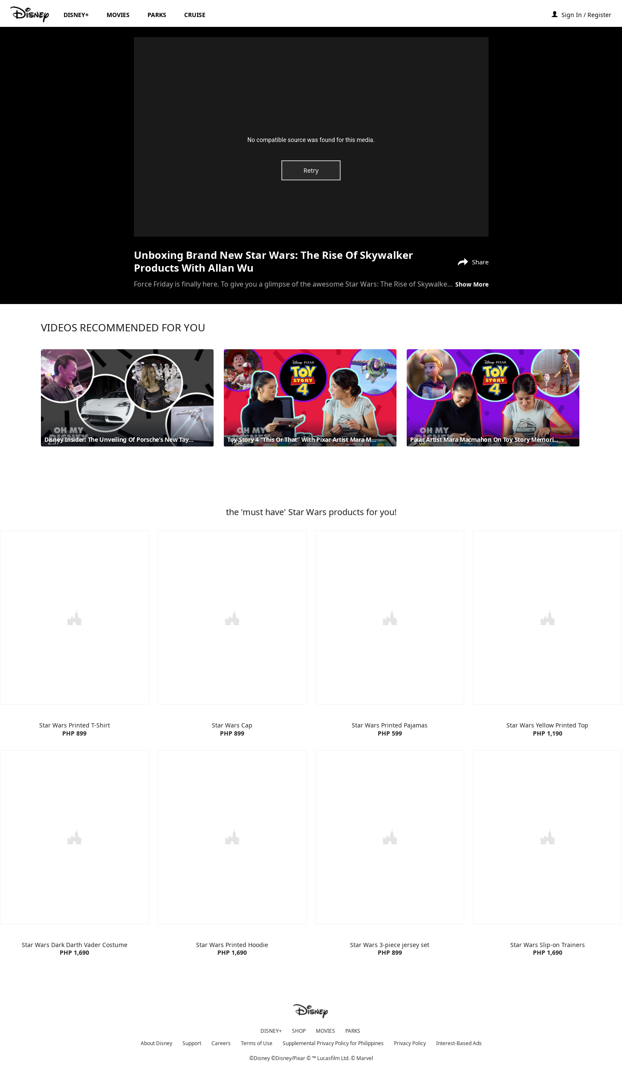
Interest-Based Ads (459, 1041)
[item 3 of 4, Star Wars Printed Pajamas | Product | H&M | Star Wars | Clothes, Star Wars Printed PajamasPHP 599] (390, 639)
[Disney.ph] (30, 14)
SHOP (299, 1029)
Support (191, 1041)
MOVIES (325, 1029)
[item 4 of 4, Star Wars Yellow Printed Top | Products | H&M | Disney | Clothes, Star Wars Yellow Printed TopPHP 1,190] (547, 639)
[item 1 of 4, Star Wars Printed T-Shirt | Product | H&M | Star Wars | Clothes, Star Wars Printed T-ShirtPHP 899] (74, 639)
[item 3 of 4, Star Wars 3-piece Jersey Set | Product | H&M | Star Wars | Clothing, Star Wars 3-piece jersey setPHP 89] (390, 858)
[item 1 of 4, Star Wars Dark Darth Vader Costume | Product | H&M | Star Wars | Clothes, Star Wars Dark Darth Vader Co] (74, 858)
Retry (311, 170)
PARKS (352, 1029)
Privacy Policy (410, 1041)
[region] (311, 137)
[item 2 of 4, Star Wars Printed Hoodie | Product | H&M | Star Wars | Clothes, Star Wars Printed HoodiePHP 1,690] (232, 858)
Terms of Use (256, 1041)
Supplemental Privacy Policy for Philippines (333, 1041)
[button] (590, 14)
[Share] (471, 260)
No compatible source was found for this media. (311, 139)
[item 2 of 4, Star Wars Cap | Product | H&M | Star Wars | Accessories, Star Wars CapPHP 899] (232, 639)
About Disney (156, 1041)
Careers (221, 1041)
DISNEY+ (271, 1029)
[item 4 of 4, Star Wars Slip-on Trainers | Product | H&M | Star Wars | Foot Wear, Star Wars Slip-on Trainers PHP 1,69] (547, 858)
